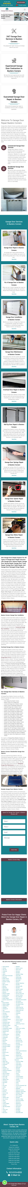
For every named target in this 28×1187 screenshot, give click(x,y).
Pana (17, 1014)
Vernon (17, 1084)
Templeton (18, 1070)
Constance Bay (5, 1030)
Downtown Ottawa (6, 1045)
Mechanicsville (19, 986)
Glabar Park (4, 1061)
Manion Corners (19, 968)
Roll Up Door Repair (14, 1151)
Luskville (4, 1111)
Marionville (18, 975)
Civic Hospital (5, 1027)
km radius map (14, 878)
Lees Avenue (5, 1099)
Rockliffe (18, 1048)
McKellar (18, 984)
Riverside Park (19, 1040)
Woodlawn (18, 1108)
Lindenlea (4, 1105)
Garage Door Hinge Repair (14, 1156)
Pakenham (18, 1013)
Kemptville (4, 1090)
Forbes (3, 1057)
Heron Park (4, 1078)
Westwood (18, 1102)
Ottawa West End (19, 1010)
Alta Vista (4, 969)
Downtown (4, 1043)
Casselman (4, 1014)
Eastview (4, 1049)
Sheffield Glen (19, 1054)
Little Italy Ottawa (6, 1106)
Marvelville (18, 980)
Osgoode (18, 1005)
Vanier (17, 1082)
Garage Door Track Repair (14, 1154)
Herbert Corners (5, 1075)
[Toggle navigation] (25, 9)
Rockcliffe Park (19, 1045)
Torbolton (18, 1075)
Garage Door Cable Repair (14, 1162)
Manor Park (18, 969)
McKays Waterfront (20, 983)
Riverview (18, 1043)
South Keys (18, 1063)
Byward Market (5, 1002)
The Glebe (18, 1072)
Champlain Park (5, 1024)
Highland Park (5, 1079)
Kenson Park (5, 1093)
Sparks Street (19, 1066)
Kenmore (4, 1091)
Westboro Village (19, 1099)
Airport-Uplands (5, 966)
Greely (3, 1066)
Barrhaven (4, 977)
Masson (17, 981)
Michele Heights (19, 989)
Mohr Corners (19, 992)
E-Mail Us (15, 1175)
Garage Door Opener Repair (14, 1153)
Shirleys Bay (18, 1055)
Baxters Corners (5, 980)
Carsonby (4, 1013)
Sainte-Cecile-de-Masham (21, 1051)
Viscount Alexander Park (21, 1085)
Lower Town (5, 1109)
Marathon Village (19, 974)
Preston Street (19, 1021)
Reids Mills (18, 1033)
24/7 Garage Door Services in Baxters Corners (14, 39)
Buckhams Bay (5, 995)
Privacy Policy (14, 1164)
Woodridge (18, 1111)
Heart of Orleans (5, 1073)
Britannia (4, 992)
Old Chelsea (18, 1001)
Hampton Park (5, 1069)
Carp (3, 1010)
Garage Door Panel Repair (14, 1160)
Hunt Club (4, 1085)
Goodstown (4, 1064)
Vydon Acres (18, 1087)
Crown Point (5, 1036)
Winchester (18, 1106)
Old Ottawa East (19, 1002)
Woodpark (18, 1109)
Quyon (17, 1027)
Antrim (3, 972)
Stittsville (18, 1069)
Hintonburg (4, 1081)
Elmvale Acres (5, 1052)
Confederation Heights (7, 1028)
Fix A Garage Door (14, 1145)
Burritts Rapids (5, 998)
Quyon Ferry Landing (20, 1028)
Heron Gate (4, 1076)
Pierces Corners (19, 1019)
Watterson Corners (20, 1090)
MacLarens (4, 1112)
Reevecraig (18, 1031)
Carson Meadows (6, 1011)
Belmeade (4, 987)
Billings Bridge (5, 989)
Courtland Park (5, 1034)
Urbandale (18, 1081)
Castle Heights (5, 1016)
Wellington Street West (21, 1091)
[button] (9, 930)
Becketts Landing (6, 981)
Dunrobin (4, 1048)
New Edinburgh (19, 996)
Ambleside (4, 971)
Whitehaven (18, 1103)
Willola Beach (19, 1105)
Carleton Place (5, 1005)
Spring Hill (18, 1067)
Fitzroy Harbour (5, 1055)
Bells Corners (5, 984)
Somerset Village (19, 1061)
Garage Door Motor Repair (14, 1158)
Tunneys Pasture (19, 1078)
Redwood (18, 1030)
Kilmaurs (4, 1094)
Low (3, 1108)
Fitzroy (3, 1054)
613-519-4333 (21, 2)
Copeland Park (5, 1031)
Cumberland (5, 1037)
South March (18, 1064)
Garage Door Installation (14, 1147)
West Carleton (19, 1094)
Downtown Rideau (6, 1046)
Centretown (4, 1021)
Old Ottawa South (19, 1004)
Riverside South (19, 1042)
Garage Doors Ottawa (16, 1184)
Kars (3, 1088)
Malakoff (18, 966)
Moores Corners (19, 995)
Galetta (4, 1058)
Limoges (4, 1102)
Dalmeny (4, 1039)
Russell (17, 1049)
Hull (3, 1084)
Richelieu (18, 1034)
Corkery (4, 1033)
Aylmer (3, 974)
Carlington (4, 1007)
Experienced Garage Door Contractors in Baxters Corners (14, 68)
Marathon (18, 972)
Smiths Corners (19, 1057)
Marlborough (18, 977)
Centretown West (6, 1022)
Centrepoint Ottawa (6, 1019)
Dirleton (4, 1042)
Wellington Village (19, 1093)
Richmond (18, 1036)
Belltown (4, 986)
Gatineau (4, 1060)
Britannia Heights (6, 993)
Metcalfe (18, 987)
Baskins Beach (5, 978)
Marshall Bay (18, 978)
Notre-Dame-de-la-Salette (21, 999)
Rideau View (18, 1039)
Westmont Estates (20, 1100)
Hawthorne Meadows (7, 1070)
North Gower (18, 998)
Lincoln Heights (5, 1103)
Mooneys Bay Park (20, 993)
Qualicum (18, 1022)
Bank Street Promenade (7, 975)
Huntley (4, 1087)
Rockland (18, 1046)
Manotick (18, 971)
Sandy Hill (18, 1052)
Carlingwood (5, 1008)
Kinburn (4, 1096)
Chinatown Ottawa (6, 1025)
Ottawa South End (20, 1008)
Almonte (4, 968)
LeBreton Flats (5, 1097)
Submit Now (14, 850)
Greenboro (4, 1067)
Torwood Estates (19, 1076)
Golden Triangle (5, 1063)
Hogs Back (4, 1082)
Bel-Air (3, 983)
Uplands (17, 1079)
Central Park (5, 1018)
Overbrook (18, 1011)
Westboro (18, 1097)
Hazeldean (4, 1072)
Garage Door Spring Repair (14, 1149)
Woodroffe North (19, 1112)
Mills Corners (19, 990)
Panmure (18, 1016)
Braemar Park (5, 990)
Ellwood (4, 1051)
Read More (14, 259)
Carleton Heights (6, 1004)
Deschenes (4, 1040)
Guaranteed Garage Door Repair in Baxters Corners (14, 99)
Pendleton (18, 1018)
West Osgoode (19, 1096)
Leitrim (3, 1100)
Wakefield (18, 1088)
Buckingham (5, 996)
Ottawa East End (19, 1007)
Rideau (17, 1037)
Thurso (17, 1073)
